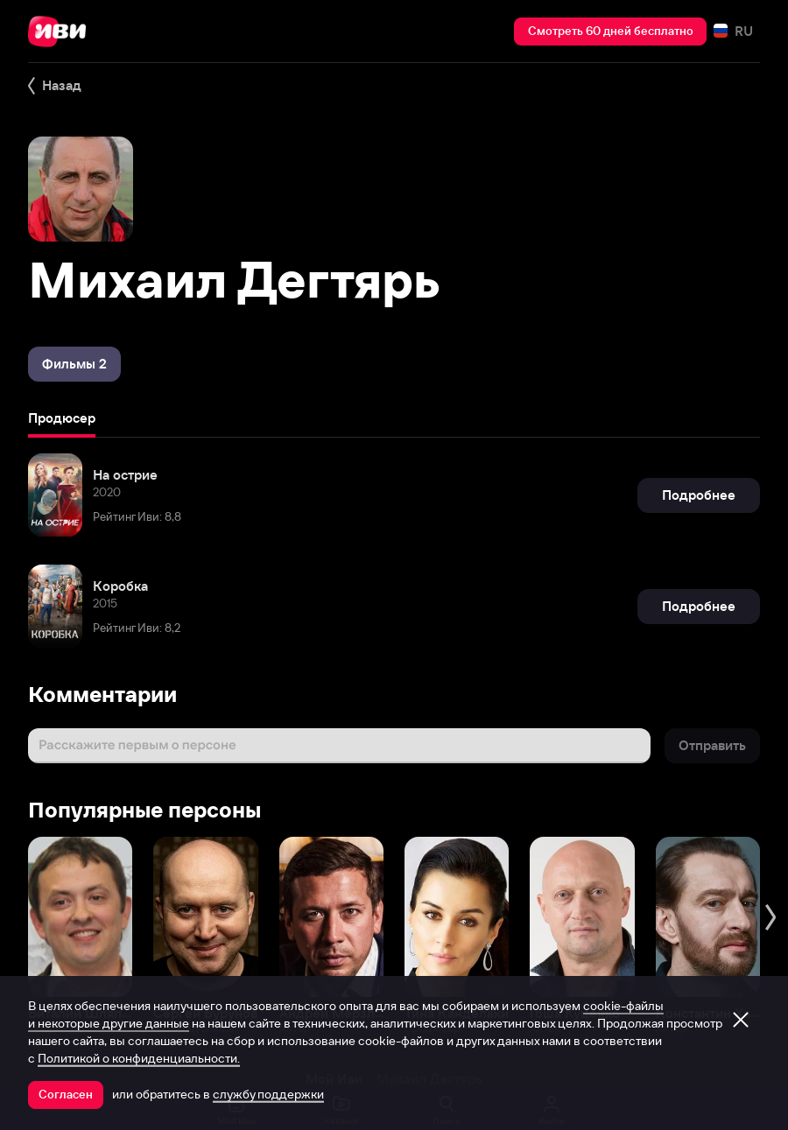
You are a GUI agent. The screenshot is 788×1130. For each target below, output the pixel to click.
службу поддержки (268, 1094)
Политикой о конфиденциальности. (139, 1058)
